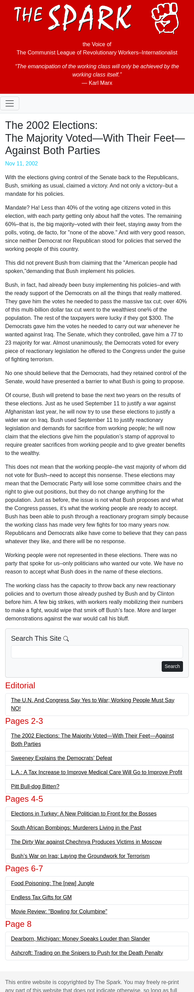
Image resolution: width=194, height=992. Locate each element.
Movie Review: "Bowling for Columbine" (59, 911)
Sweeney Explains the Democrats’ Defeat (61, 758)
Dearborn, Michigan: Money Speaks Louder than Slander (80, 939)
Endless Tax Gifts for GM (41, 897)
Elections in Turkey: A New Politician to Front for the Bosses (84, 814)
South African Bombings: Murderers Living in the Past (76, 828)
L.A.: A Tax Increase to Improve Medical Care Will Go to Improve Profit (96, 772)
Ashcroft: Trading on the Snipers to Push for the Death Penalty (87, 953)
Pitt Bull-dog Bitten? (35, 786)
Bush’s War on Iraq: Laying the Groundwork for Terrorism (80, 856)
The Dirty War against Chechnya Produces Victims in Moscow (86, 842)
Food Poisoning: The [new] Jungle (52, 883)
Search (172, 666)
